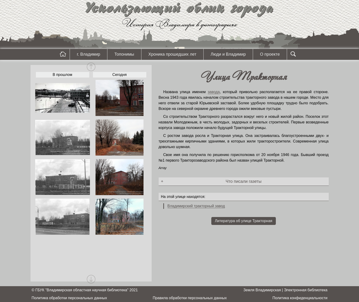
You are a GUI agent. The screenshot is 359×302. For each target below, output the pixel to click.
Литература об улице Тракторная (243, 221)
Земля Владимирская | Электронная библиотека (285, 290)
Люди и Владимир (228, 54)
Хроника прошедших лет (172, 54)
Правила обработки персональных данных (190, 298)
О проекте (270, 54)
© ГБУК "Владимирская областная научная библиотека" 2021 (85, 290)
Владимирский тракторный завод (196, 206)
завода (214, 92)
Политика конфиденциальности (299, 298)
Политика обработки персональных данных (69, 298)
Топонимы (124, 54)
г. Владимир (88, 54)
